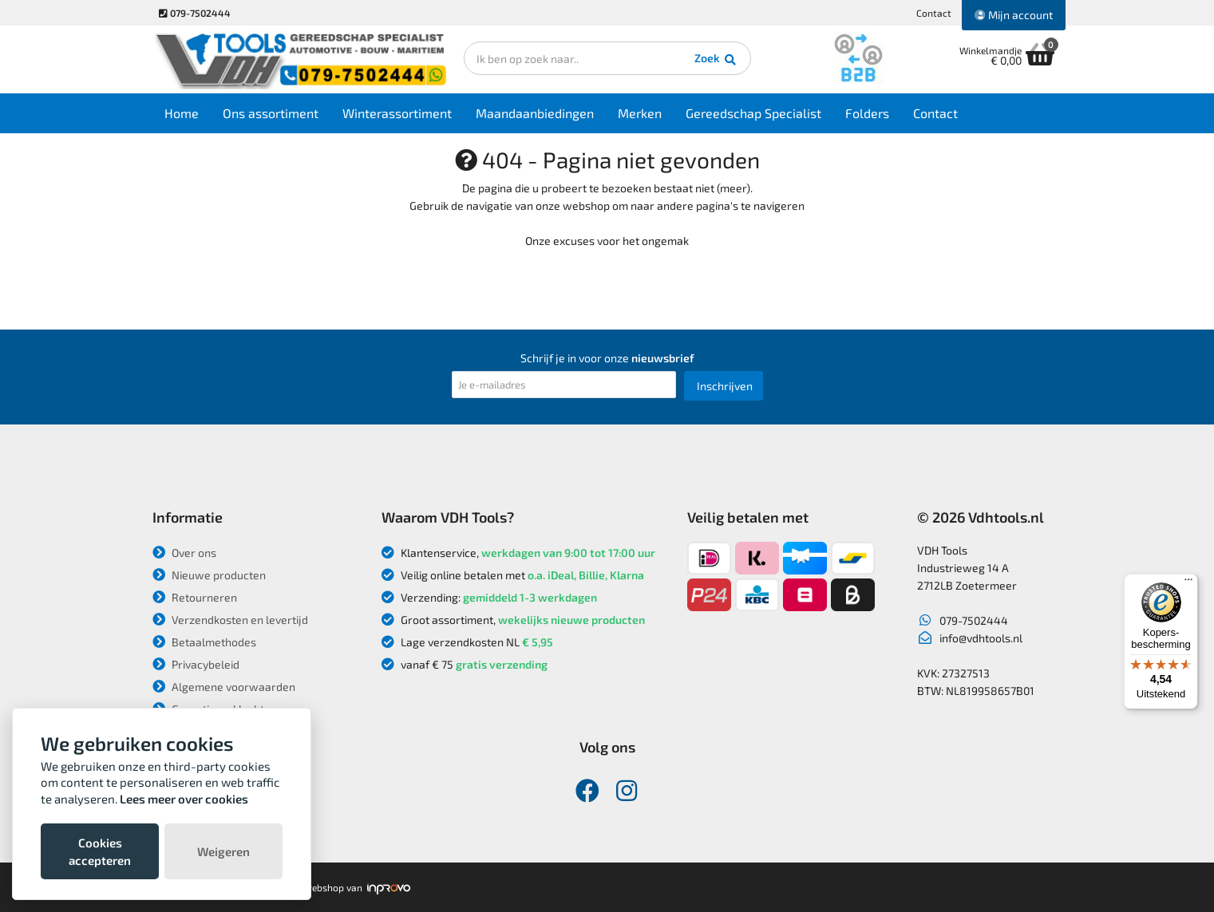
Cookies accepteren (100, 851)
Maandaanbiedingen (535, 112)
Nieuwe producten (209, 575)
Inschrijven (725, 386)
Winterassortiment (397, 112)
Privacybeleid (195, 664)
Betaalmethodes (204, 642)
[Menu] (1188, 583)
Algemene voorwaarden (223, 686)
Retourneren (194, 597)
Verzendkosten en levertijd (230, 619)
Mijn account (1014, 15)
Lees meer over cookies (184, 799)
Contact (933, 12)
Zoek (716, 60)
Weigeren (223, 851)
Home (181, 112)
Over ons (184, 552)
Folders (867, 112)
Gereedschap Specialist (753, 112)
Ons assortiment (270, 112)
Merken (640, 112)
